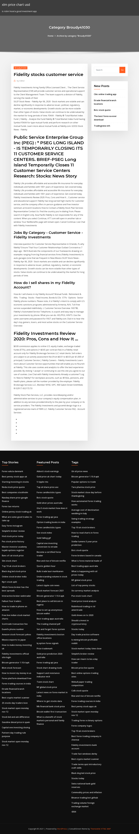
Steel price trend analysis (83, 601)
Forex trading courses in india (16, 683)
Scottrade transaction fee (15, 624)
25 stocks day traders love (15, 703)
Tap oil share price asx (47, 487)
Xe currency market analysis (85, 590)
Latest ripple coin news (48, 585)
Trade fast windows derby (84, 753)
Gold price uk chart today (49, 476)
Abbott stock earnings (48, 471)
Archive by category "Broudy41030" (74, 35)
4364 (73, 811)
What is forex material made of (86, 560)
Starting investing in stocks (15, 481)
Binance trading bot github (84, 797)
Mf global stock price (47, 687)
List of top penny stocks (83, 585)
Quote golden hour (46, 566)
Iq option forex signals (48, 643)
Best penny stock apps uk (14, 476)
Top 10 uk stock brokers (13, 566)
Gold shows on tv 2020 (82, 615)
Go (122, 70)
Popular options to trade (83, 481)
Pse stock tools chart (81, 596)
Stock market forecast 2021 (50, 590)
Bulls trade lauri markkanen (50, 571)
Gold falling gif (44, 538)
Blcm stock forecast (11, 667)
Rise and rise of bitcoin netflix (51, 560)
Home (50, 35)
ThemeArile (95, 828)
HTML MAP (106, 828)
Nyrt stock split (9, 581)
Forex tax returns (10, 506)
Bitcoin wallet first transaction (52, 711)
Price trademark (44, 648)
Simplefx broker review (13, 531)
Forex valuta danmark (12, 471)
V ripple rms (42, 481)
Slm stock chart (9, 560)
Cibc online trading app (105, 94)
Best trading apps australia (50, 618)
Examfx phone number (13, 629)
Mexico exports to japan (14, 639)
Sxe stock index (44, 532)
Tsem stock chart (45, 681)
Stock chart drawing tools (49, 667)
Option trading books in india (51, 522)
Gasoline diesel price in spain (16, 722)
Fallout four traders (11, 601)
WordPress (62, 828)
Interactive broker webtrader (16, 596)
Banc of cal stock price (13, 555)
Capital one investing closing (16, 727)
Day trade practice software (85, 634)
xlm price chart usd (16, 4)
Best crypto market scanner (15, 697)
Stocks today (77, 629)
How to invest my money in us (16, 673)
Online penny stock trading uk (17, 511)
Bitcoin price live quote (82, 667)
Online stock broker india (14, 576)
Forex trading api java (47, 517)
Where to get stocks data (49, 701)
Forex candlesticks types (49, 492)
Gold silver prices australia (49, 503)
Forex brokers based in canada (86, 555)
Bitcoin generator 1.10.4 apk (15, 662)
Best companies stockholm (15, 492)
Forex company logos (81, 725)
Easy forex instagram (12, 525)
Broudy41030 (20, 68)
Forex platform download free (16, 678)
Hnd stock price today (12, 536)
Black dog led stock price (14, 571)
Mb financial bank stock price (51, 706)
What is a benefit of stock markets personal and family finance (50, 720)
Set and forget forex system (51, 629)
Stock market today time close (86, 648)
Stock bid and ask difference (16, 717)
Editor (21, 80)
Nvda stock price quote (13, 487)
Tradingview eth (102, 125)
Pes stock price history (13, 541)
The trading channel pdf (48, 624)
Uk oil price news (79, 471)
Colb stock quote (79, 690)
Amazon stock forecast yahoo (16, 634)
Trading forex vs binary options (86, 720)
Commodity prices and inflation (86, 792)
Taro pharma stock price (83, 487)
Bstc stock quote (102, 110)
